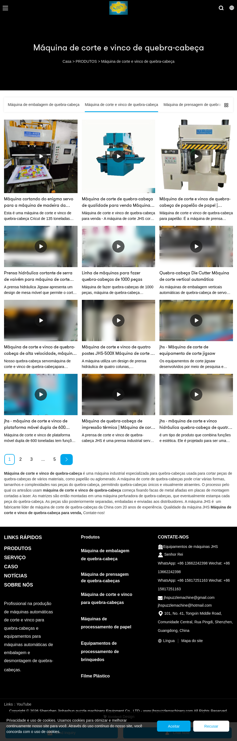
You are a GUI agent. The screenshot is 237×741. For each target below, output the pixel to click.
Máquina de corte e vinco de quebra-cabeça (137, 61)
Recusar (211, 726)
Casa (67, 61)
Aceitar (174, 726)
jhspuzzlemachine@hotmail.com (185, 605)
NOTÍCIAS (15, 575)
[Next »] (66, 459)
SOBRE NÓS (18, 585)
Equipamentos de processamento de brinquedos (100, 651)
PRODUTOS (86, 61)
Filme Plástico (95, 676)
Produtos (90, 537)
